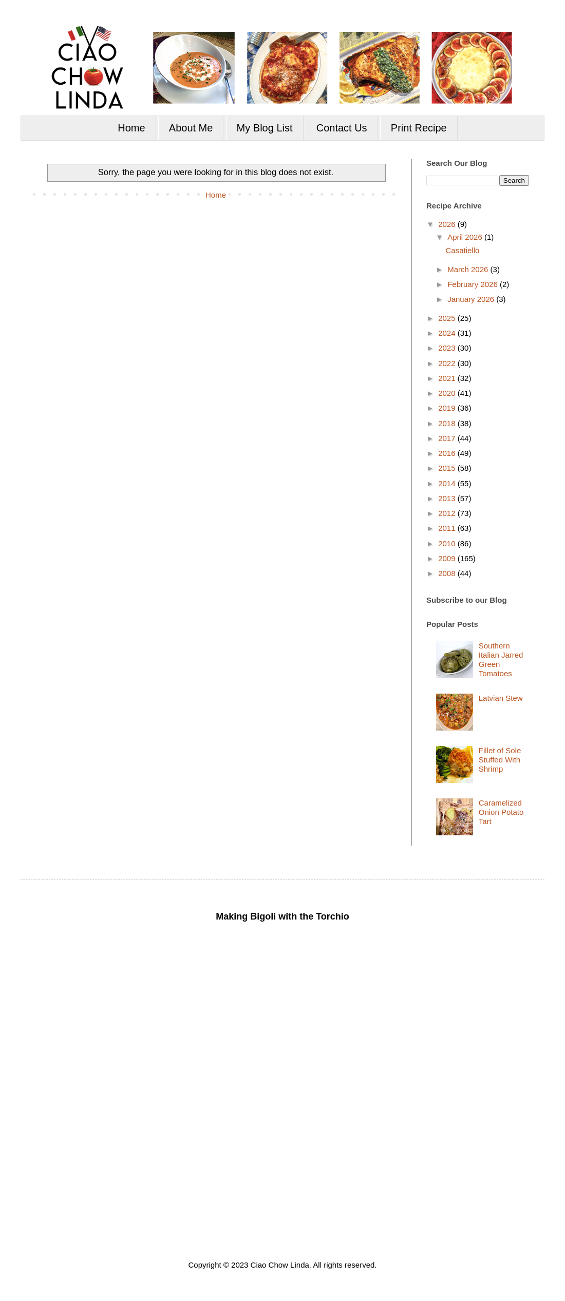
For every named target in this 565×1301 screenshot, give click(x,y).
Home (131, 127)
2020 (448, 393)
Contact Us (341, 127)
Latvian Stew (501, 698)
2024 (448, 333)
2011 (448, 528)
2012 (448, 513)
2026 (448, 224)
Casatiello (463, 250)
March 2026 (468, 269)
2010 (448, 543)
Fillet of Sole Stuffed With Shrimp (500, 759)
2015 (448, 468)
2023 (448, 347)
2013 (448, 498)
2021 (448, 378)
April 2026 (465, 237)
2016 (448, 453)
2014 (448, 483)
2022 (448, 363)
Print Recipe (419, 127)
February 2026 (473, 284)
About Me (191, 127)
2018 (448, 423)
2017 (448, 438)
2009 (448, 558)
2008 (448, 573)
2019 (448, 408)
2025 (448, 318)
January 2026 (471, 299)
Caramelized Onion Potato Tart (501, 812)
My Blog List (265, 127)
